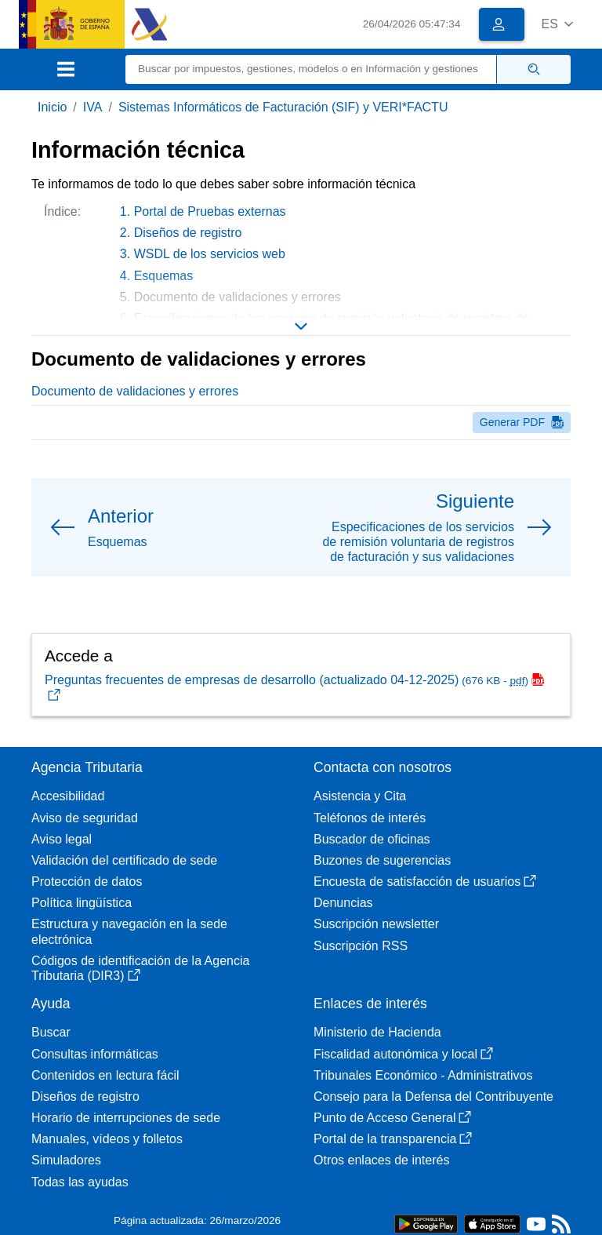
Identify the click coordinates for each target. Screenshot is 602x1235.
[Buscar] (311, 69)
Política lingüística (81, 902)
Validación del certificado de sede (124, 860)
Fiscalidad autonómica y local (403, 1054)
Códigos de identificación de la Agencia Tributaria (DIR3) (140, 968)
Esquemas (164, 275)
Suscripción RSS (361, 946)
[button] (557, 24)
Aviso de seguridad (84, 818)
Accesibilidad (67, 796)
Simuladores (66, 1160)
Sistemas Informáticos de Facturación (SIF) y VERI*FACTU (283, 107)
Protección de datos (86, 881)
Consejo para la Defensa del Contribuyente (433, 1096)
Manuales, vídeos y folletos (107, 1139)
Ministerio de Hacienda (377, 1032)
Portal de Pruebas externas (210, 211)
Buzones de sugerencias (382, 860)
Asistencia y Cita (360, 796)
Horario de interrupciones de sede (125, 1117)
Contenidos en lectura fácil (105, 1075)
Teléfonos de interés (370, 818)
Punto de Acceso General (392, 1117)
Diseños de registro (188, 232)
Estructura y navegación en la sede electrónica (129, 931)
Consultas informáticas (94, 1054)
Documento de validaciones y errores (134, 391)
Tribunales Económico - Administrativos (423, 1075)
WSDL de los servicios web (209, 253)
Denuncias (343, 902)
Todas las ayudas (80, 1182)
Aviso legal (61, 839)
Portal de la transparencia (393, 1139)
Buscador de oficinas (372, 839)
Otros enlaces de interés (381, 1160)
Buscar (51, 1032)
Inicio (52, 107)
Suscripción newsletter (376, 924)
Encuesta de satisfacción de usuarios (425, 881)
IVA (93, 107)
